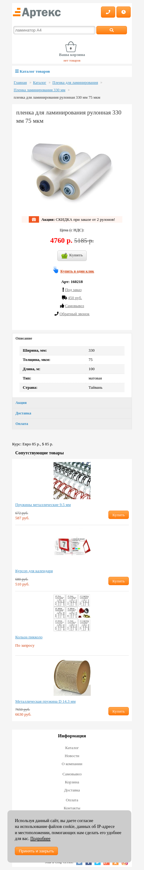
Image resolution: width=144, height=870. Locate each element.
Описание (23, 338)
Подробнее (40, 838)
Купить (72, 256)
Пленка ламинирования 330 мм (39, 90)
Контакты (72, 808)
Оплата (21, 424)
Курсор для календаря (34, 570)
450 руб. (75, 297)
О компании (72, 763)
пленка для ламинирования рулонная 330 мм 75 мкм (57, 97)
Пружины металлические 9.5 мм (43, 504)
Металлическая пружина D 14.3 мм (45, 701)
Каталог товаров (32, 71)
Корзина (72, 782)
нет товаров (72, 60)
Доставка (23, 413)
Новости (72, 755)
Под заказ (73, 289)
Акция (21, 403)
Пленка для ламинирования (75, 82)
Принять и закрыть (36, 851)
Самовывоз (72, 774)
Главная (20, 82)
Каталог (39, 82)
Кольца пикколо (28, 637)
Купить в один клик (77, 271)
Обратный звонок (74, 313)
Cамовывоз (74, 305)
